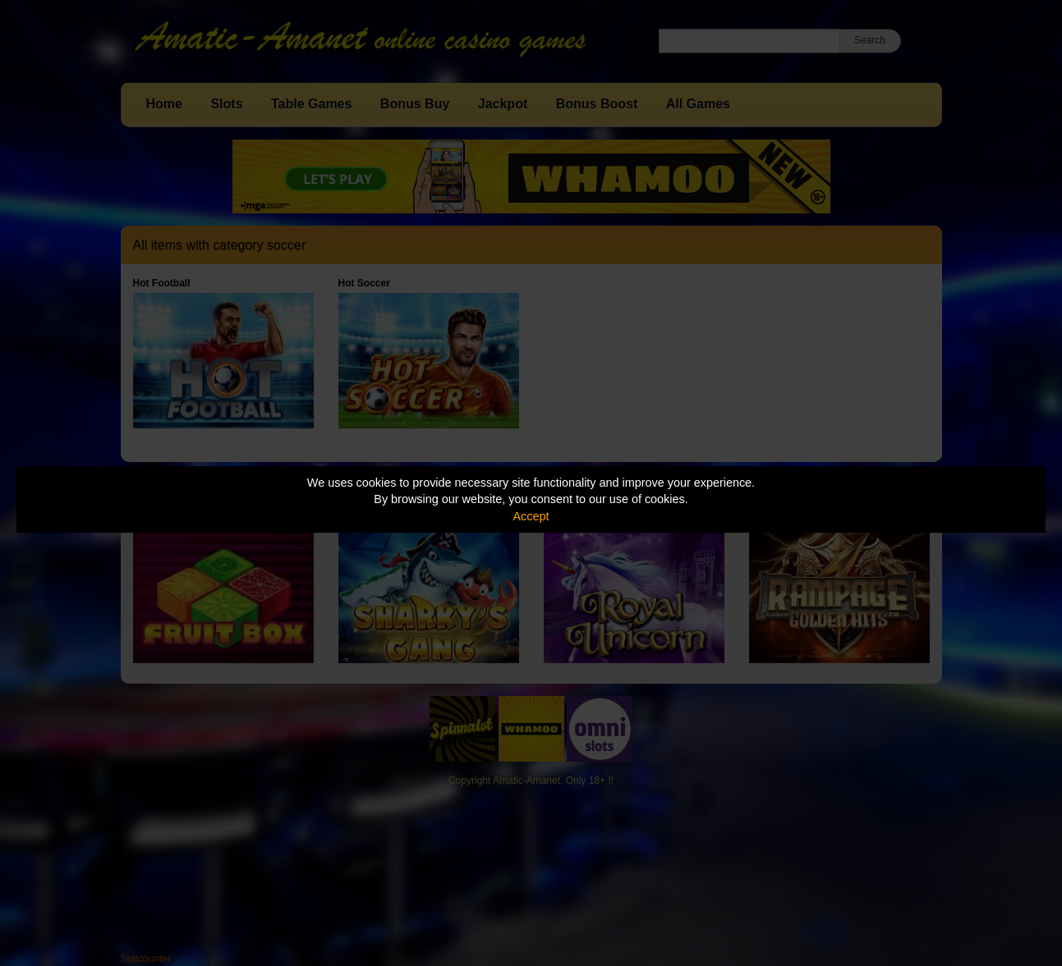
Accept (531, 516)
